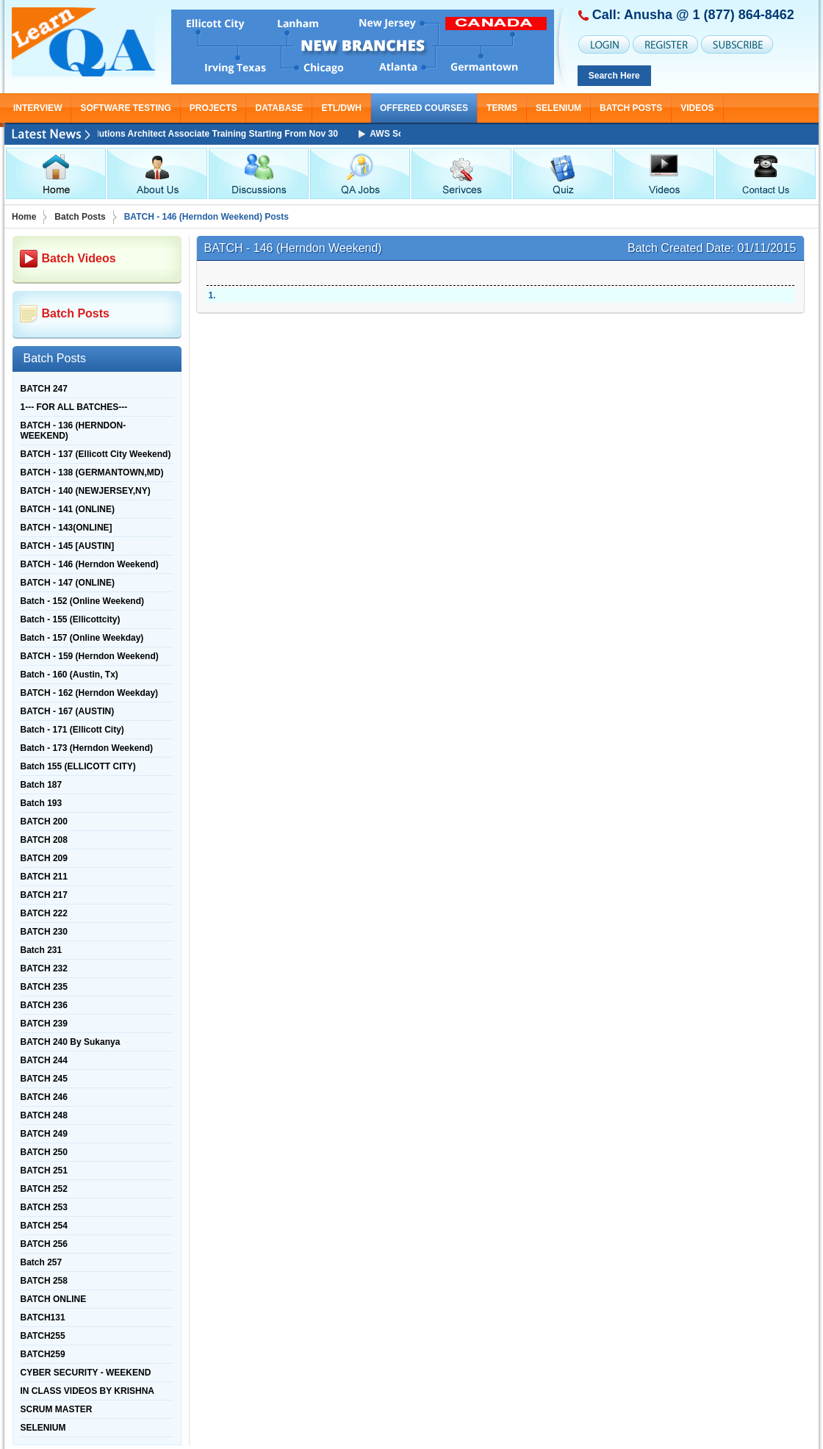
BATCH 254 (44, 1225)
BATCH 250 (44, 1152)
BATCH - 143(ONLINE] (66, 527)
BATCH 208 (44, 840)
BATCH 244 (44, 1060)
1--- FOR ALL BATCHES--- (74, 407)
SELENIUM (558, 108)
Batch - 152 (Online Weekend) (83, 601)
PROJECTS (213, 108)
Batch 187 (41, 785)
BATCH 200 (44, 821)
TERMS (501, 108)
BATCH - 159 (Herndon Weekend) (90, 656)
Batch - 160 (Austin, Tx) (69, 674)
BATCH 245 (44, 1079)
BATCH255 (43, 1336)
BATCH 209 (44, 858)
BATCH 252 (44, 1189)
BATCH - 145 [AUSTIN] (68, 546)
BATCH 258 (44, 1281)
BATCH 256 (44, 1244)
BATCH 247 (44, 389)
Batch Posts (631, 108)
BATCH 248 (44, 1115)
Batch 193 (41, 803)
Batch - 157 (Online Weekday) (82, 638)
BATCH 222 (44, 913)
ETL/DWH (341, 108)
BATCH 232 (44, 968)
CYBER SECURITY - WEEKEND (86, 1372)
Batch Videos (79, 258)
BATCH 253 (44, 1207)
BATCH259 (43, 1354)
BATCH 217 (44, 895)
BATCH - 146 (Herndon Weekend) (90, 564)
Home (24, 217)
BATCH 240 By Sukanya (71, 1042)
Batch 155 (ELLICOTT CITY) (78, 766)
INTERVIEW (37, 108)
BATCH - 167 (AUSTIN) (68, 711)
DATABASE (279, 108)
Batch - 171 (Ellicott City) (72, 729)
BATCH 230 (44, 932)
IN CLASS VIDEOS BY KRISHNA (87, 1391)
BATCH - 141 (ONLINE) (68, 509)
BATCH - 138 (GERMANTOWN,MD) (92, 472)
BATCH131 (43, 1317)
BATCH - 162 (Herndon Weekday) (90, 693)
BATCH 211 (44, 876)
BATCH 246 (44, 1097)
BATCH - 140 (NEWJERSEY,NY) (86, 491)
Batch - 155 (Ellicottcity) (71, 619)
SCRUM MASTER (57, 1409)
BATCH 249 (44, 1134)
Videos (697, 108)
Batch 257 (41, 1262)
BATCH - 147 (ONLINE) (68, 583)
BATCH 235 (44, 987)
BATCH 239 (44, 1023)
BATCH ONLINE (54, 1299)
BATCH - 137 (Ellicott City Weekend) (96, 454)
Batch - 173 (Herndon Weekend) (87, 748)
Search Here (614, 76)
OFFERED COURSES (424, 108)
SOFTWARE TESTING (125, 108)
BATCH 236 (44, 1005)
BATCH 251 (44, 1170)
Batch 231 (41, 950)
